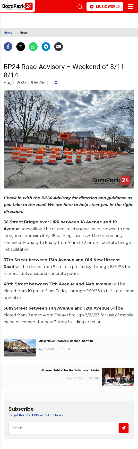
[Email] (69, 428)
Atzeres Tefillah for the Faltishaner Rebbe (70, 370)
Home (8, 32)
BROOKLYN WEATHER (40, 19)
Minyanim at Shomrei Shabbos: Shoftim (65, 341)
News (24, 32)
